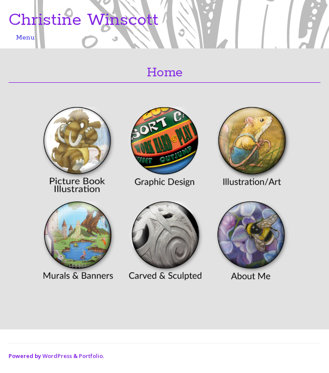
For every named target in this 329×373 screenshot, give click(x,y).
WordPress (57, 356)
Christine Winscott (84, 20)
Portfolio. (91, 356)
